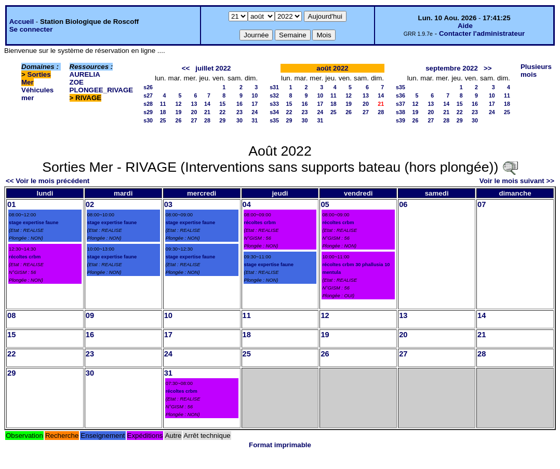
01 (11, 204)
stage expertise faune (33, 222)
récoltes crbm (25, 256)
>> (488, 68)
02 (90, 204)
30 (239, 120)
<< (186, 68)
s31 (274, 87)
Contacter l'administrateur (482, 33)
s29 (148, 112)
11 (163, 104)
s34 (274, 112)
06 (403, 204)
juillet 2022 (213, 68)
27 (194, 120)
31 (254, 120)
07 (481, 204)
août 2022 (332, 68)
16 (239, 104)
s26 (148, 87)
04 (247, 204)
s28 (148, 104)
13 (194, 104)
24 (254, 112)
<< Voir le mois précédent (47, 181)
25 (163, 120)
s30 (148, 120)
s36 (400, 95)
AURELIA (85, 74)
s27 (148, 95)
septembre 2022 (451, 68)
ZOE (77, 82)
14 (207, 104)
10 (254, 95)
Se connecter (31, 29)
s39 (400, 120)
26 (179, 120)
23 (239, 112)
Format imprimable (280, 445)
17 (254, 104)
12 (179, 104)
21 (207, 112)
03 (168, 204)
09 (90, 315)
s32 (274, 95)
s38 (400, 112)
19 (179, 112)
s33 (274, 104)
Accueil (21, 21)
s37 (400, 104)
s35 (274, 120)
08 (11, 315)
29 (222, 120)
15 (222, 104)
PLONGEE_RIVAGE (102, 90)
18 (163, 112)
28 (207, 120)
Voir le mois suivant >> (516, 181)
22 (222, 112)
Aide (465, 26)
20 (194, 112)
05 (325, 204)
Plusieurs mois (536, 70)
